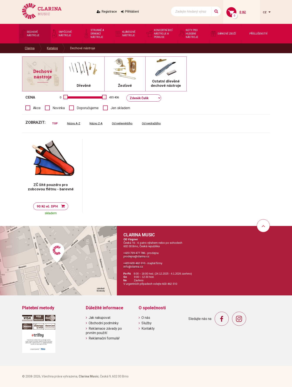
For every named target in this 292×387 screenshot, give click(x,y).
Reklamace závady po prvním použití (104, 330)
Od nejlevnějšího (122, 123)
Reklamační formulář (104, 338)
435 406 (114, 97)
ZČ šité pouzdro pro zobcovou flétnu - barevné (51, 187)
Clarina (30, 48)
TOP (55, 123)
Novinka (59, 108)
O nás (145, 318)
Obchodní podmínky (104, 323)
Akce (37, 108)
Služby (146, 323)
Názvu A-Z (73, 123)
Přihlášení (132, 11)
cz (265, 12)
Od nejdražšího (151, 123)
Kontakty (148, 328)
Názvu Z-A (96, 123)
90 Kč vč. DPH (47, 206)
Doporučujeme (88, 108)
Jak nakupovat (99, 318)
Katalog (52, 48)
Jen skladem (120, 108)
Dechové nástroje (82, 48)
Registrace (109, 11)
